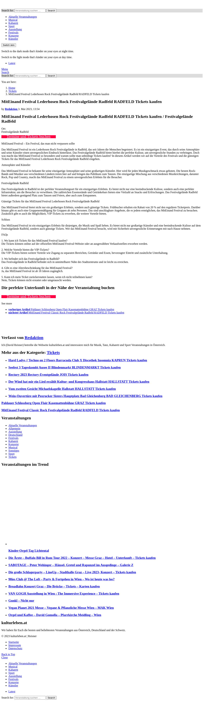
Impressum (14, 645)
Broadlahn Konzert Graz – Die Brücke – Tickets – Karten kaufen (54, 586)
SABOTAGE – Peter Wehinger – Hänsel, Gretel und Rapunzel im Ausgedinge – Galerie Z (70, 565)
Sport (11, 26)
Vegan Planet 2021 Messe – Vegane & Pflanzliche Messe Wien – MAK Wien (61, 608)
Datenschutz (15, 648)
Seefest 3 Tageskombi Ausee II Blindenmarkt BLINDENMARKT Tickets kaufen (64, 367)
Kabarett (13, 23)
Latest (11, 63)
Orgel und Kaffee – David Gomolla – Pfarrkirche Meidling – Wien (54, 615)
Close (4, 657)
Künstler (13, 38)
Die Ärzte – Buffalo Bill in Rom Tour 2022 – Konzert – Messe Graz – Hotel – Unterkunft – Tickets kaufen (82, 558)
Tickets (53, 352)
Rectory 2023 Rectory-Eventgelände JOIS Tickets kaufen (48, 374)
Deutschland (15, 434)
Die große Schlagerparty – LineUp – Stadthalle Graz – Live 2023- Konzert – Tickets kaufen (72, 572)
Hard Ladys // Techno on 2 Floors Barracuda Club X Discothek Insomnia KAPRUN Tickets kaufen (77, 360)
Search (51, 10)
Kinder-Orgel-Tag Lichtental (28, 550)
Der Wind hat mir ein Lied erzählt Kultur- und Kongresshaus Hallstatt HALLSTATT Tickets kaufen (78, 381)
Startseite (13, 642)
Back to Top (8, 654)
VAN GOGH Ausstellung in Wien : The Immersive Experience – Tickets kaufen (63, 593)
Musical (13, 19)
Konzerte (13, 35)
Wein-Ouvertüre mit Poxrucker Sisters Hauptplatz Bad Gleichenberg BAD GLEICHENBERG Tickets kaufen (85, 396)
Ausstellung (15, 29)
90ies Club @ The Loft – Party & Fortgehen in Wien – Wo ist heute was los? (61, 579)
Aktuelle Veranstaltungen (22, 16)
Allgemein (14, 428)
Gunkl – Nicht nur (21, 600)
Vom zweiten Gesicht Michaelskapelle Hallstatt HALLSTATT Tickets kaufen (62, 389)
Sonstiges (13, 450)
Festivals (13, 32)
